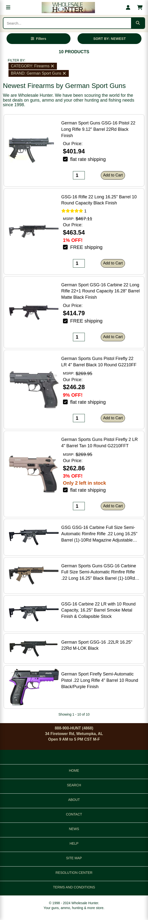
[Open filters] (38, 38)
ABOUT (74, 800)
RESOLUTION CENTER (73, 873)
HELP (74, 843)
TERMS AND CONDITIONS (74, 887)
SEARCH (74, 785)
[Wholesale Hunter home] (68, 7)
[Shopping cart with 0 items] (139, 7)
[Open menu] (8, 7)
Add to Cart (113, 175)
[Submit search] (138, 23)
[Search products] (67, 23)
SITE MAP (74, 858)
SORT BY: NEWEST (109, 39)
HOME (74, 770)
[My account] (128, 7)
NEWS (74, 829)
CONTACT (74, 814)
